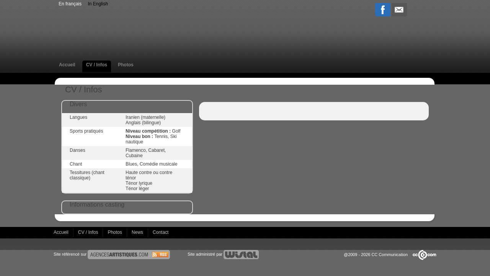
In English (98, 4)
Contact (160, 232)
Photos (126, 64)
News (138, 232)
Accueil (67, 64)
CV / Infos (96, 64)
